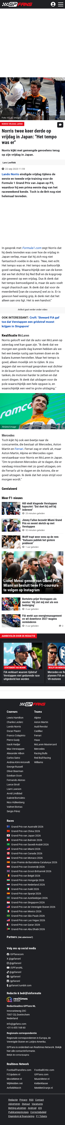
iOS (40, 1108)
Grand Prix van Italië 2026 (23, 889)
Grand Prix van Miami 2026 (23, 849)
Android (32, 1108)
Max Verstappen (15, 748)
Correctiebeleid (38, 1112)
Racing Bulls (40, 753)
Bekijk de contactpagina (18, 1055)
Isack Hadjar (13, 744)
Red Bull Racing (42, 757)
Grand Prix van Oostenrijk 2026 (26, 866)
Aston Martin (41, 722)
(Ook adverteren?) (25, 937)
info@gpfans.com (16, 1023)
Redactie (13, 1099)
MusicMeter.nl (41, 1079)
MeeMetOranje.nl (43, 1087)
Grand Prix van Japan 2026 (24, 835)
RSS (31, 1099)
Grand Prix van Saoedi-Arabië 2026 (28, 844)
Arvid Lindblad (14, 793)
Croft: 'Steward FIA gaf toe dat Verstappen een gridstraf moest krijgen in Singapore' (30, 322)
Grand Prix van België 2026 (23, 875)
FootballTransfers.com (19, 1070)
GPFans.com (41, 1074)
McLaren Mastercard (45, 744)
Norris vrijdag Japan (12, 124)
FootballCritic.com (44, 1070)
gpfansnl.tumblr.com (19, 985)
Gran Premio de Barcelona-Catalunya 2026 (32, 862)
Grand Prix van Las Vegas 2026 (26, 920)
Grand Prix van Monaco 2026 (25, 858)
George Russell (15, 766)
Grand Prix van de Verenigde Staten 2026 (31, 907)
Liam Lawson (14, 789)
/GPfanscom (15, 954)
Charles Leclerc (15, 722)
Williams (38, 762)
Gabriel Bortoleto (16, 798)
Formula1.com (31, 248)
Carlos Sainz (13, 757)
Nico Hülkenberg (15, 802)
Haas (37, 740)
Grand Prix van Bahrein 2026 (24, 840)
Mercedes (8, 435)
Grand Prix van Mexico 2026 (24, 911)
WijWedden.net (15, 1083)
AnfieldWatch (14, 1087)
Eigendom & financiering (21, 1116)
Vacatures (37, 1104)
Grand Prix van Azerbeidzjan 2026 (27, 898)
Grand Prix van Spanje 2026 (24, 893)
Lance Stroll (13, 784)
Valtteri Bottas (14, 806)
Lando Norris (10, 174)
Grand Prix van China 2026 (23, 831)
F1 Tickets (41, 1116)
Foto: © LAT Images (11, 117)
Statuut (26, 1104)
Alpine (37, 717)
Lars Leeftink (9, 162)
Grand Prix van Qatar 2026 (23, 924)
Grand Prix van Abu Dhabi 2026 (26, 929)
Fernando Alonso (16, 780)
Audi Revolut (41, 726)
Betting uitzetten (17, 1108)
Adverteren (14, 1104)
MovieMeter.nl (14, 1079)
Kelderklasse (41, 1083)
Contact (39, 1099)
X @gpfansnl (14, 958)
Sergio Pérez (13, 811)
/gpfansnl (13, 976)
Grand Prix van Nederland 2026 (26, 884)
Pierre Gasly (13, 740)
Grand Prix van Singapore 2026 (26, 902)
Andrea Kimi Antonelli (18, 762)
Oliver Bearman (15, 771)
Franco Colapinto (16, 735)
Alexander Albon (15, 753)
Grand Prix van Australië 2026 (25, 826)
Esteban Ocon (14, 775)
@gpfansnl (14, 963)
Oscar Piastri (14, 731)
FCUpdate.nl (13, 1074)
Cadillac (38, 731)
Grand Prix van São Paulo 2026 (26, 915)
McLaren (23, 335)
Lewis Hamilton (15, 717)
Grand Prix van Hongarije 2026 (25, 880)
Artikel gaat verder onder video (32, 309)
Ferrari (19, 449)
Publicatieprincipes (18, 1112)
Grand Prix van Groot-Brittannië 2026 (29, 871)
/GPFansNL (15, 967)
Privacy (23, 1099)
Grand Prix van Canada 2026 (24, 853)
